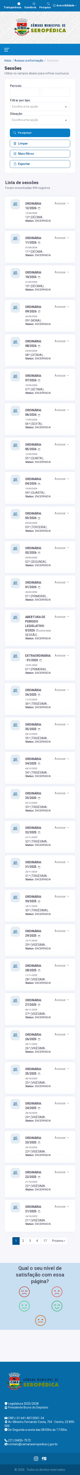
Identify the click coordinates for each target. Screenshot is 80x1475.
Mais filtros (23, 154)
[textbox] (40, 106)
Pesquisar (22, 132)
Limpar (20, 143)
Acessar (62, 203)
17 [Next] (45, 1240)
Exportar (21, 164)
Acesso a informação (29, 60)
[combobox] (40, 106)
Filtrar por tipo (20, 100)
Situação (16, 113)
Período (16, 86)
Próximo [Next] (58, 1240)
